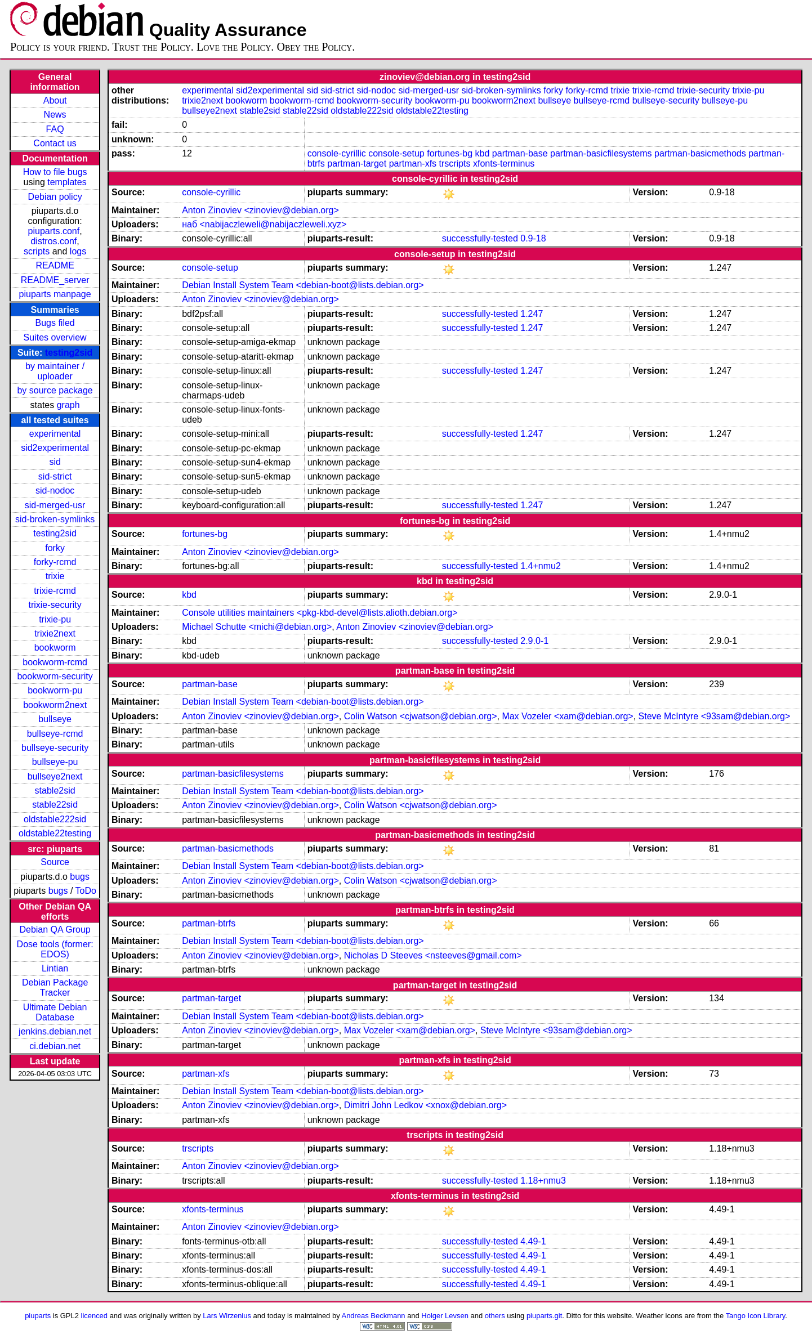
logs (78, 251)
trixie (55, 576)
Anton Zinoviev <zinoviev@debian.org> (260, 210)
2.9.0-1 (534, 641)
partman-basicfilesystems (601, 153)
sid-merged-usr (55, 505)
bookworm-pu (55, 690)
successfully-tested (480, 238)
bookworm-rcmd (55, 662)
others (495, 1315)
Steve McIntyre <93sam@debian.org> (715, 716)
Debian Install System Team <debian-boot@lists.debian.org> (303, 285)
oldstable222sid (55, 819)
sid (54, 462)
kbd (482, 153)
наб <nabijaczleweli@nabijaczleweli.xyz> (264, 224)
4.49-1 (533, 1241)
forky (55, 548)
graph (68, 405)
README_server (55, 280)
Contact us (54, 143)
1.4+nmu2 (540, 566)
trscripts (455, 163)
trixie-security (54, 605)
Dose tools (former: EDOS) (55, 949)
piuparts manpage (55, 294)
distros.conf (53, 241)
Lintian (55, 968)
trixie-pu (55, 619)
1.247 (531, 314)
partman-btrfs (208, 923)
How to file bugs (55, 172)
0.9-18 (533, 238)
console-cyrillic (336, 153)
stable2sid (55, 790)
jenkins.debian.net (55, 1031)
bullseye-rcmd (55, 733)
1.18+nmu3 (543, 1180)
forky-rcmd (55, 562)
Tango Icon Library (756, 1315)
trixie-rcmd (55, 590)
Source (55, 862)
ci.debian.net (55, 1046)
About (55, 100)
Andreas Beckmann (373, 1315)
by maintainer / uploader (54, 371)
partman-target (356, 163)
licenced (94, 1315)
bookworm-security (54, 676)
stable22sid (55, 804)
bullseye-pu (55, 762)
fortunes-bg (449, 153)
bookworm (55, 647)
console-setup (396, 153)
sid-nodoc (54, 490)
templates (66, 182)
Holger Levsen (445, 1315)
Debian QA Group (54, 929)
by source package (54, 390)
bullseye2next (55, 776)
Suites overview (55, 337)
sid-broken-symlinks (55, 519)
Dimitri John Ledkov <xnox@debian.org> (425, 1105)
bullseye (55, 719)
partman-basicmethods (700, 153)
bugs (80, 876)
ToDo (85, 890)
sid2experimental (55, 448)
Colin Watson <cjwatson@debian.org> (420, 716)
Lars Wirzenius (227, 1315)
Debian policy (55, 196)
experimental (55, 433)
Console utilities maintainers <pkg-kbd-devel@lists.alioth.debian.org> (319, 612)
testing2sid (68, 352)
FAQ (55, 129)
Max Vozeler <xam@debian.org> (567, 716)
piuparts (38, 1315)
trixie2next (54, 633)
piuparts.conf (54, 231)
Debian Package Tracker (55, 987)
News (55, 114)
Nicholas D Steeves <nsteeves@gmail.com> (433, 955)
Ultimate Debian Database (55, 1012)
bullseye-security (54, 748)
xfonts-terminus (503, 163)
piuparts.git (544, 1315)
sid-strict (55, 476)
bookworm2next (55, 705)
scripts (37, 251)
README (54, 265)
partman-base (520, 153)
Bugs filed (54, 323)
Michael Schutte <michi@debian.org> (257, 627)
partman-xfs (412, 163)
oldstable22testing (55, 833)
